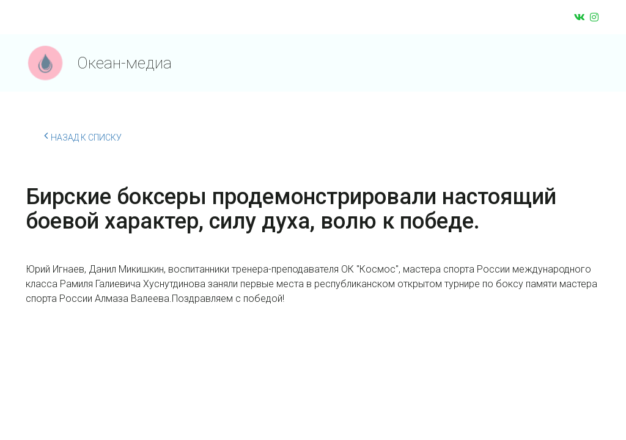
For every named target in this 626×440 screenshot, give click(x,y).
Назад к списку (83, 135)
